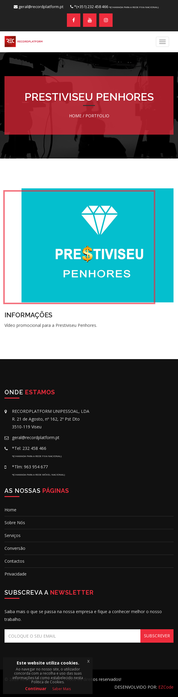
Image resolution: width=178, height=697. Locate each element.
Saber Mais (61, 688)
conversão (14, 548)
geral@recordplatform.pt (41, 6)
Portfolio (97, 116)
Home (75, 116)
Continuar (35, 688)
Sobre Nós (14, 522)
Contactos (14, 561)
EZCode (166, 687)
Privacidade (15, 574)
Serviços (12, 535)
